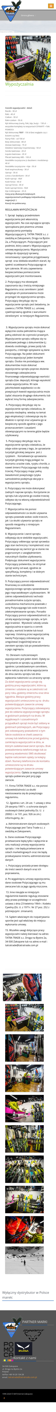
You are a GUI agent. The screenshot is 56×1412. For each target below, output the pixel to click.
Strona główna (27, 15)
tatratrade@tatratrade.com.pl (22, 1387)
